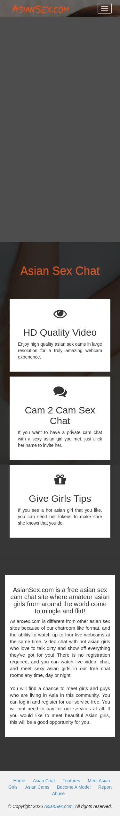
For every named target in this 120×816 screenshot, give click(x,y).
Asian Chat (44, 780)
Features (71, 780)
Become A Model (74, 787)
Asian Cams (37, 787)
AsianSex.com (58, 806)
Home (19, 780)
